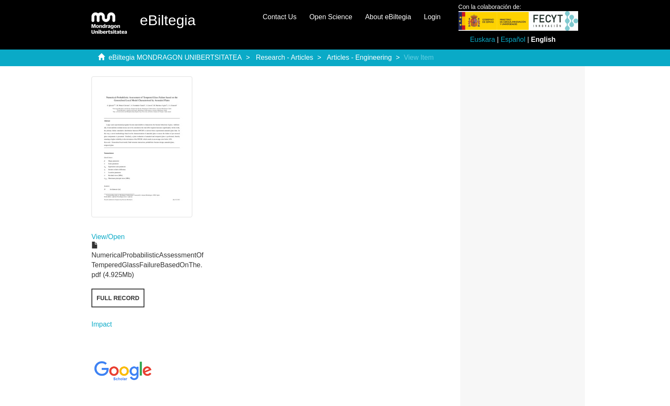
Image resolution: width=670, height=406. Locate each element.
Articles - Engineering (359, 57)
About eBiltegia (388, 16)
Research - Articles (284, 57)
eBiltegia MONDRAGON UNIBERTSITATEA (175, 57)
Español (513, 39)
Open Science (331, 16)
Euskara (482, 39)
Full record (118, 298)
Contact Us (280, 16)
